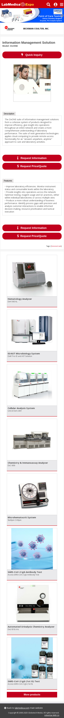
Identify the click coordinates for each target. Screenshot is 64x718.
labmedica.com (22, 707)
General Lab (56, 246)
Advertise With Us (51, 715)
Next (61, 15)
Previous (2, 15)
